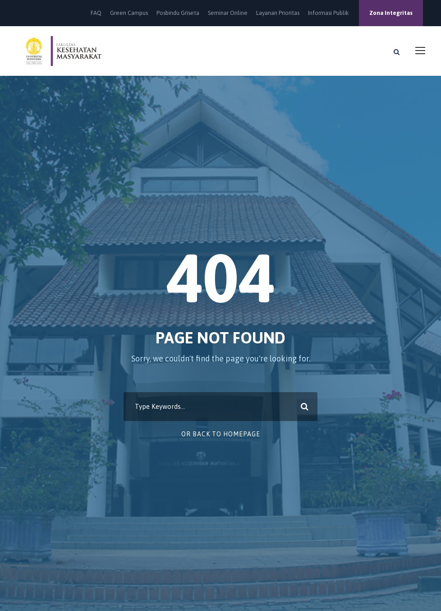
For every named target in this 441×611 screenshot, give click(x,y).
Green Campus (129, 12)
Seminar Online (228, 12)
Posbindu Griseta (177, 12)
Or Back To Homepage (220, 434)
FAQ (96, 12)
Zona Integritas (391, 12)
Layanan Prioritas (277, 12)
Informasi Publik (328, 12)
